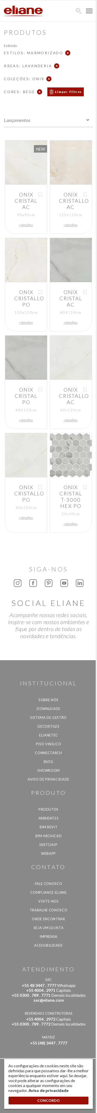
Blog (48, 762)
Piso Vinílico (48, 744)
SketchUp (48, 845)
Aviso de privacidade (48, 779)
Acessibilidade (48, 945)
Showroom (48, 770)
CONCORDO (48, 1100)
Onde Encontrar (48, 919)
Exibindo (10, 45)
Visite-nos (48, 901)
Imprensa (48, 936)
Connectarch (48, 753)
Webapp (48, 853)
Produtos (48, 809)
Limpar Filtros (68, 92)
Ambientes (49, 818)
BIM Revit (49, 827)
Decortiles (48, 726)
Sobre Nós (48, 700)
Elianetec (48, 735)
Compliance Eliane (48, 892)
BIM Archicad (48, 836)
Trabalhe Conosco (48, 910)
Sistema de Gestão (48, 717)
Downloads (48, 709)
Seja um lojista (49, 928)
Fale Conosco (48, 884)
